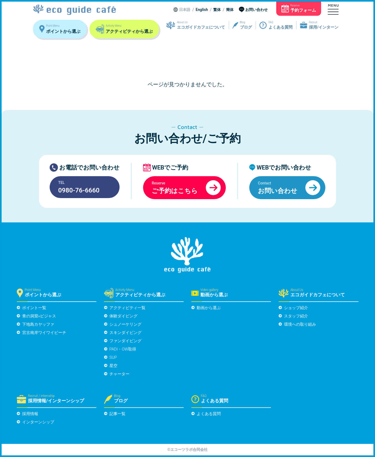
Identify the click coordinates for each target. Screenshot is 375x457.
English (202, 10)
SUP (113, 357)
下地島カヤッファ (38, 324)
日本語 (184, 10)
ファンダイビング (125, 340)
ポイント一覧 (34, 307)
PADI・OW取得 (122, 349)
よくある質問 (209, 413)
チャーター (119, 374)
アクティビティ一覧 (127, 307)
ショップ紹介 (296, 307)
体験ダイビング (123, 316)
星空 (113, 365)
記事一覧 (117, 413)
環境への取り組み (300, 324)
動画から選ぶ (209, 307)
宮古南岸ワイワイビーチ (44, 332)
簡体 (230, 10)
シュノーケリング (125, 324)
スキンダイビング (125, 332)
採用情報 (30, 413)
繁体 (217, 10)
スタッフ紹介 (296, 316)
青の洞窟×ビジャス (39, 316)
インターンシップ (38, 422)
